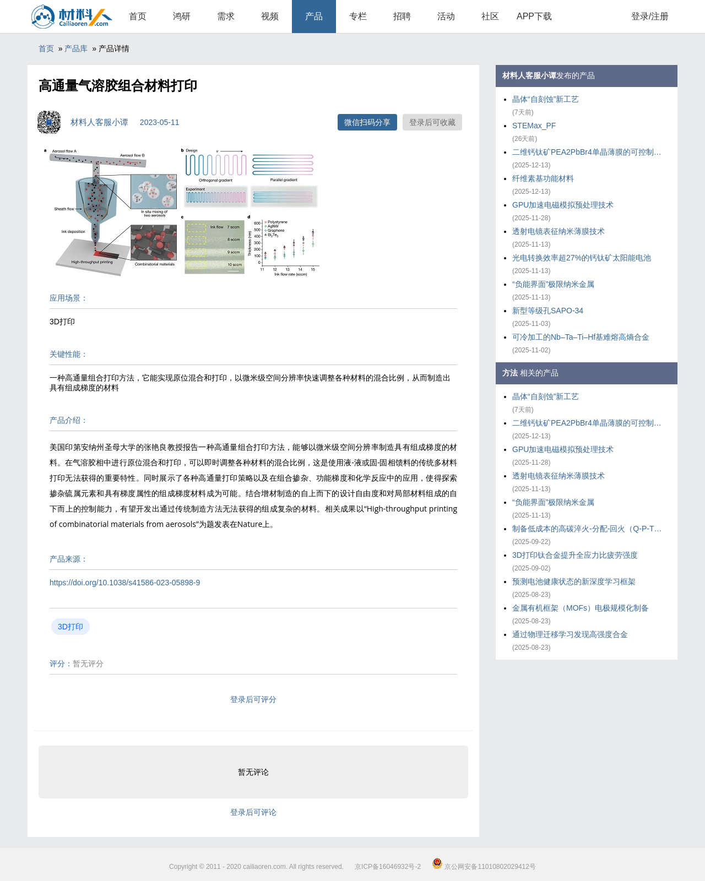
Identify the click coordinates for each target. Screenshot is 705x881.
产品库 (76, 48)
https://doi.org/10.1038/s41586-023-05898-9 (125, 582)
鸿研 (182, 16)
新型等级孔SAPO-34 (547, 310)
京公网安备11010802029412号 (484, 867)
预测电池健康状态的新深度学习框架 (574, 581)
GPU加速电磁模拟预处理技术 (563, 204)
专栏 (358, 16)
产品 (314, 16)
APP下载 (534, 16)
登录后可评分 (253, 699)
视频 (270, 16)
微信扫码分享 (367, 122)
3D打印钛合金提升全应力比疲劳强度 (575, 555)
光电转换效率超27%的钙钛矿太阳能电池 (581, 257)
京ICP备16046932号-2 (388, 867)
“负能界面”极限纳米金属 (553, 284)
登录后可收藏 (432, 122)
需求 (226, 16)
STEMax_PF (534, 125)
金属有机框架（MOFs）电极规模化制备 (580, 607)
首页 (138, 16)
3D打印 (70, 626)
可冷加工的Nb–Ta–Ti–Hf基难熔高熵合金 (580, 337)
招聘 (402, 16)
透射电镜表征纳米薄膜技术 (558, 231)
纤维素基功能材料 (543, 178)
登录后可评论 (253, 812)
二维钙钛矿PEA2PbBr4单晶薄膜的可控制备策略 (589, 152)
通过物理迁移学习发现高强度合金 (570, 634)
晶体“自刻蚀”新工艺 (545, 99)
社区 (490, 16)
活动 (446, 16)
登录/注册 (650, 16)
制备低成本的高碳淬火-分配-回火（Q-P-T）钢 (589, 528)
